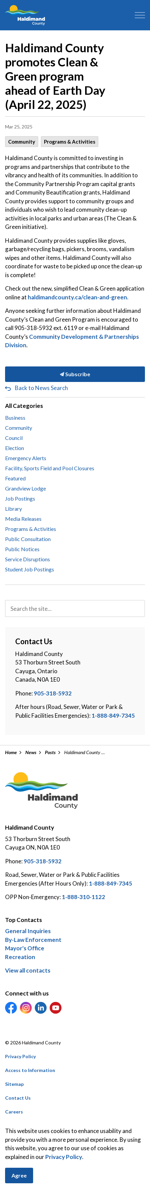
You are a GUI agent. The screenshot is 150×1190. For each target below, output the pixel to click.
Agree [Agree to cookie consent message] (19, 1175)
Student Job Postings (29, 569)
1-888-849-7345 (113, 715)
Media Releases (23, 518)
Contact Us (18, 1098)
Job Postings (20, 498)
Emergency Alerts (25, 458)
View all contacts (27, 970)
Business (15, 417)
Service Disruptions (27, 559)
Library (13, 508)
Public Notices (22, 549)
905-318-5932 (53, 693)
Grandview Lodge (25, 488)
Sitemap (14, 1084)
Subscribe (75, 374)
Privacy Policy (20, 1056)
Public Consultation (28, 539)
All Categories (24, 405)
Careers (14, 1111)
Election (14, 448)
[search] (75, 608)
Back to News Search (41, 387)
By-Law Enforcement (33, 939)
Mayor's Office (24, 948)
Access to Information (30, 1070)
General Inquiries (28, 930)
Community (21, 142)
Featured (15, 478)
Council (14, 438)
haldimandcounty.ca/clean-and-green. (78, 297)
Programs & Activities (69, 142)
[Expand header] (140, 15)
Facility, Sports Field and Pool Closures (49, 468)
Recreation (20, 956)
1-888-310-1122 (83, 896)
